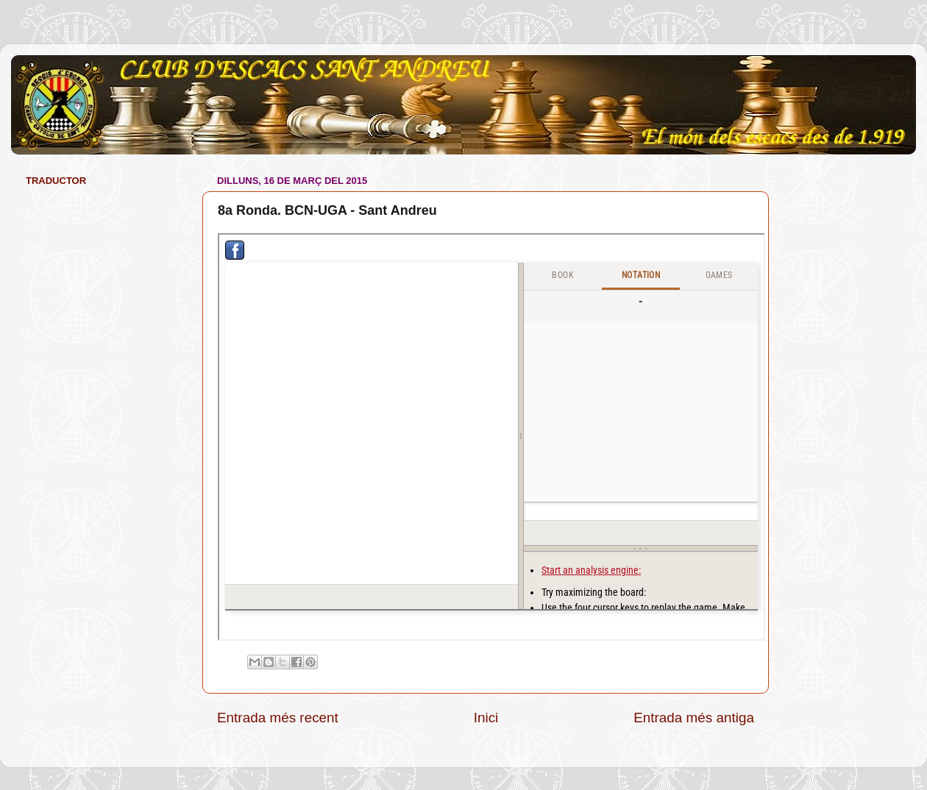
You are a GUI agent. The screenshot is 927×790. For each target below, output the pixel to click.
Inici (486, 717)
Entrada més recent (277, 717)
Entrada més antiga (693, 717)
